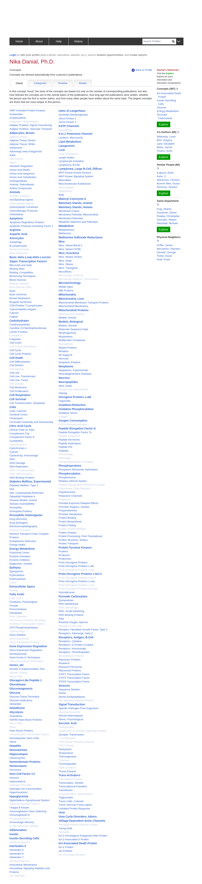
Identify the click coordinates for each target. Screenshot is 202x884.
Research (64, 663)
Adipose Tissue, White (22, 144)
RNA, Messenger (68, 607)
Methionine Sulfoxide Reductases (81, 237)
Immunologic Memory (21, 822)
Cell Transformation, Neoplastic (27, 403)
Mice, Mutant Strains (70, 256)
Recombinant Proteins (71, 655)
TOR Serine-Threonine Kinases (76, 741)
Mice (62, 241)
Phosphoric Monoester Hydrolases (78, 469)
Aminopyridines (18, 180)
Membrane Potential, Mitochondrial (78, 214)
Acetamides (16, 114)
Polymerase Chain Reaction (74, 488)
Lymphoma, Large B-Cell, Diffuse (80, 168)
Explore (163, 124)
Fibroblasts (15, 612)
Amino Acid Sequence (22, 173)
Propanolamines (68, 510)
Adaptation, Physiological (23, 121)
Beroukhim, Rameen (168, 248)
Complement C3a (19, 433)
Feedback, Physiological (23, 601)
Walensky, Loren (166, 136)
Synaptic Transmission (71, 734)
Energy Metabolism (22, 548)
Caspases (15, 339)
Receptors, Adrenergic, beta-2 (76, 633)
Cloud (19, 83)
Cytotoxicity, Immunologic (23, 455)
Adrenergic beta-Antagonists (25, 151)
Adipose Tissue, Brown (22, 140)
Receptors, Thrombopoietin (74, 652)
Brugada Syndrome (20, 301)
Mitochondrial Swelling (71, 314)
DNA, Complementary (21, 470)
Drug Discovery (18, 518)
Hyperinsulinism (18, 792)
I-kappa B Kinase (19, 807)
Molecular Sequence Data (73, 329)
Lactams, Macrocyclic (71, 137)
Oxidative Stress (68, 412)
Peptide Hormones (69, 439)
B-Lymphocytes (18, 245)
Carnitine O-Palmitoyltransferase (28, 328)
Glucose (14, 692)
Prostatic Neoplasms (70, 514)
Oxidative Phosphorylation (76, 409)
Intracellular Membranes (23, 864)
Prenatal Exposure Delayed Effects (78, 503)
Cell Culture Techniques (22, 346)
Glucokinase (17, 684)
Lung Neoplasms (68, 153)
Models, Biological (71, 321)
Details (83, 83)
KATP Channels (69, 126)
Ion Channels (17, 875)
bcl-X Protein (66, 847)
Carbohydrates (19, 320)
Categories (40, 83)
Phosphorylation (69, 473)
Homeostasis (18, 765)
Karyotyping (65, 129)
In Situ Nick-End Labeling (23, 825)
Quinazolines (66, 600)
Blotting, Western (19, 283)
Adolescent (15, 147)
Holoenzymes (17, 757)
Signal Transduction (72, 704)
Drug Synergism (18, 522)
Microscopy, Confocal (71, 275)
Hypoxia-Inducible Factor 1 (24, 803)
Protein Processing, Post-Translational (80, 536)
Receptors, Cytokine (70, 641)
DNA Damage (17, 462)
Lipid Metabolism (70, 141)
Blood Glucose (17, 279)
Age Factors (16, 158)
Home (19, 41)
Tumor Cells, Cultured (71, 801)
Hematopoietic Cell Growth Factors (29, 734)
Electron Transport (19, 530)
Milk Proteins (66, 290)
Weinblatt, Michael (167, 223)
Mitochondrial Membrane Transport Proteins (83, 302)
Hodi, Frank (163, 259)
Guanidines (15, 715)
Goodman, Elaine (167, 212)
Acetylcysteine (17, 117)
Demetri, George (166, 252)
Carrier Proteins (18, 331)
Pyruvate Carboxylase (73, 596)
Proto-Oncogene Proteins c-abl (76, 566)
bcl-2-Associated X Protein (74, 839)
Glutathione (17, 708)
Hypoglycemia (18, 796)
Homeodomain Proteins (24, 761)
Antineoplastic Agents (21, 203)
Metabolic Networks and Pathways (78, 221)
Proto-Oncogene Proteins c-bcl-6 (77, 577)
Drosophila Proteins (20, 511)
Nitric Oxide (65, 385)
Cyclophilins (16, 440)
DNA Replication (18, 466)
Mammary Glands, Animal (75, 203)
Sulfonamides (66, 727)
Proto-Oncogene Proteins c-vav (76, 585)
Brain (12, 290)
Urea (62, 812)
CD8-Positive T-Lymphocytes (25, 305)
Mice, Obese (66, 264)
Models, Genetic (68, 325)
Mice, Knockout (69, 253)
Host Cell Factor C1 (22, 773)
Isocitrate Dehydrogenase (73, 114)
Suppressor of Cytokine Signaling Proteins (83, 730)
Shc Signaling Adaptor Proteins (76, 700)
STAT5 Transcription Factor (74, 677)
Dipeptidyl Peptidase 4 (22, 496)
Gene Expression (19, 638)
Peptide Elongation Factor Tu (75, 432)
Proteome (64, 555)
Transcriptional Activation (73, 786)
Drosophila (15, 507)
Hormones (15, 769)
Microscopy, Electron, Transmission (79, 279)
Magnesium (65, 190)
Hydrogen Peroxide (20, 785)
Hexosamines (18, 749)
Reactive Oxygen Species (73, 622)
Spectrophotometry (69, 712)
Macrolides (65, 180)
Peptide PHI (65, 446)
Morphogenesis (67, 332)
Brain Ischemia (17, 294)
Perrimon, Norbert (167, 187)
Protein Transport (68, 543)
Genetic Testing (18, 672)
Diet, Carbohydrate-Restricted (26, 492)
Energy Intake (17, 544)
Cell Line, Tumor (18, 380)
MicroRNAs (65, 271)
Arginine (15, 229)
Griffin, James (165, 245)
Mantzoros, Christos (168, 179)
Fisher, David (164, 255)
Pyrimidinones (67, 592)
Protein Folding (67, 525)
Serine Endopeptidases (72, 696)
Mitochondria (67, 294)
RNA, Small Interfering (71, 611)
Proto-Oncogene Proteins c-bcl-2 (80, 573)
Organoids (64, 400)
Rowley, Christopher (168, 216)
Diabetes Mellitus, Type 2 (23, 485)
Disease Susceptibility (21, 503)
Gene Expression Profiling (24, 642)
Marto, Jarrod (164, 147)
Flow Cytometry (18, 616)
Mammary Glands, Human (76, 207)
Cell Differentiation (19, 361)
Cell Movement (18, 387)
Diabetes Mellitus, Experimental (30, 481)
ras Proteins (65, 850)
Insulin (13, 834)
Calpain (13, 316)
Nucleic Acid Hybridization (73, 389)
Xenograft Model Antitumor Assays (78, 824)
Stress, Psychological (71, 719)
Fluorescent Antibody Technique (27, 620)
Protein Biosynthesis (70, 521)
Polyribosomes (67, 492)
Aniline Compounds (20, 188)
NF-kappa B (65, 354)
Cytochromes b (18, 444)
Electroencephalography (23, 526)
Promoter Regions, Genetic (74, 506)
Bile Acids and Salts (20, 265)
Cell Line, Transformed (22, 376)
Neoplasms (66, 366)
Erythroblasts (16, 575)
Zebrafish (64, 832)
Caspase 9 (15, 335)
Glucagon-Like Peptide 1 (25, 680)
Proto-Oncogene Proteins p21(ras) (78, 588)
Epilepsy (15, 567)
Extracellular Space (22, 586)
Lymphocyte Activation (71, 161)
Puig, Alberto (164, 208)
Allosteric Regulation (21, 166)
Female (13, 605)
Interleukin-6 (16, 853)
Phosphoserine (67, 477)
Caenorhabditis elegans (22, 309)
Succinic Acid (68, 723)
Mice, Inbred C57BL (70, 249)
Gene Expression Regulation (28, 646)
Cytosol (13, 451)
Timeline (62, 83)
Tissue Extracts (67, 771)
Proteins (63, 551)
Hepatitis (15, 745)
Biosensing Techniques (22, 276)
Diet (11, 489)
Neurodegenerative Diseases (75, 373)
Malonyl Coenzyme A (72, 198)
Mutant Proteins (68, 347)
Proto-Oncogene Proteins (73, 562)
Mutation (63, 351)
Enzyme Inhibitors (19, 559)
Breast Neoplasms (19, 298)
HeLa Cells (15, 723)
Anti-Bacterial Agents (21, 199)
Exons (13, 582)
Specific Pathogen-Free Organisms (78, 708)
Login (12, 54)
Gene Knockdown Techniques (26, 661)
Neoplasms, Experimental (73, 370)
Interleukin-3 (17, 846)
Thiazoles (64, 760)
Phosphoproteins (70, 465)
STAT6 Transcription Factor (74, 681)
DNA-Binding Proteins (21, 477)
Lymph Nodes (66, 157)
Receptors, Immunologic (72, 648)
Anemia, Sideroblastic (21, 184)
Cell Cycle (15, 350)
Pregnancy (65, 499)
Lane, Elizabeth (166, 143)
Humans (14, 777)
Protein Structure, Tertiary (73, 539)
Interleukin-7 (16, 857)
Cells (12, 407)
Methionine (65, 233)
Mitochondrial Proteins (74, 310)
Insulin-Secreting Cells (24, 838)
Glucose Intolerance (20, 700)
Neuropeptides (68, 382)
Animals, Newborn (19, 195)
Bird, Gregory (164, 140)
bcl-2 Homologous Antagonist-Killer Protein (83, 835)
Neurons (64, 377)
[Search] (157, 41)
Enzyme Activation (19, 556)
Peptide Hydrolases (70, 443)
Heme (12, 741)
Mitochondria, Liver (71, 298)
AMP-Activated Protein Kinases (27, 110)
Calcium (14, 312)
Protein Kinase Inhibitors (72, 528)
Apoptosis (16, 218)
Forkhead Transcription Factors (27, 623)
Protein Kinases (68, 532)
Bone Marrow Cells (20, 287)
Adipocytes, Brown (22, 133)
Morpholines (66, 336)
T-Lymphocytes (67, 738)
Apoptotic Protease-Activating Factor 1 (31, 226)
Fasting (13, 590)
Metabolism (66, 225)
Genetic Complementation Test (27, 668)
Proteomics (65, 558)
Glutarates (15, 703)
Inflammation (18, 830)
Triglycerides (66, 797)
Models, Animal (67, 317)
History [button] (78, 41)
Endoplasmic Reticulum (22, 541)
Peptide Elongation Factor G (77, 428)
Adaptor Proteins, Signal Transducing (30, 125)
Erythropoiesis (17, 578)
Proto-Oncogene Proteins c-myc (77, 581)
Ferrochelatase (18, 609)
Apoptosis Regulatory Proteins (26, 222)
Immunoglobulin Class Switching (27, 811)
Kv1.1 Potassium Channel (75, 133)
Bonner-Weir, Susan (168, 183)
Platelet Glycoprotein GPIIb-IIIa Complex (82, 484)
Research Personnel (70, 666)
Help (59, 41)
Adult (12, 155)
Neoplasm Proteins (69, 362)
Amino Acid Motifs (19, 169)
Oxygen (63, 416)
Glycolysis (16, 712)
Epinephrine (16, 571)
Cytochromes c (18, 448)
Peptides (64, 450)
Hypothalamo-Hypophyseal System (29, 800)
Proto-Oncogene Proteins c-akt (76, 569)
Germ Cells (15, 676)
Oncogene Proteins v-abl (75, 397)
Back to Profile (142, 70)
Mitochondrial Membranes (73, 306)
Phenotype (65, 458)
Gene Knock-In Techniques (24, 657)
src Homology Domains (72, 854)
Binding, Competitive (21, 272)
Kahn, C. (162, 176)
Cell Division (16, 365)
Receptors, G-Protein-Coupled (76, 644)
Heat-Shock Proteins (21, 730)
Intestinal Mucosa (19, 860)
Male (61, 194)
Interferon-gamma (19, 842)
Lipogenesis (67, 145)
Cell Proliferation (18, 391)
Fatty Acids (16, 594)
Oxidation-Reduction (72, 404)
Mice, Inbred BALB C (70, 245)
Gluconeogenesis (21, 688)
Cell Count (15, 342)
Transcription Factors (71, 779)
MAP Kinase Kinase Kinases (75, 172)
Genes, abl (16, 665)
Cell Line (14, 372)
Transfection (66, 790)
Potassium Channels (70, 495)
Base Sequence (18, 253)
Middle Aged (66, 286)
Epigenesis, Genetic (20, 563)
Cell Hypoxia (16, 369)
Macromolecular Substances (75, 183)
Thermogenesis (67, 756)
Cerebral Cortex (18, 414)
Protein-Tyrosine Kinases (75, 547)
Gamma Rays (17, 631)
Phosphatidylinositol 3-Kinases (76, 461)
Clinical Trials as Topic (22, 429)
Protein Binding (67, 517)
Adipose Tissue (18, 136)
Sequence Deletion (69, 689)
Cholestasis (16, 418)
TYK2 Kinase (66, 745)
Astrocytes (16, 238)
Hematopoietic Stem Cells (24, 738)
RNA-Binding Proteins (71, 614)
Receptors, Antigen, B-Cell (76, 637)
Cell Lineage (16, 383)
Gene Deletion (17, 634)
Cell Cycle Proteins (20, 353)
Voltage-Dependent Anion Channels (82, 820)
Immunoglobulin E (19, 814)
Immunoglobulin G (19, 818)
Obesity (63, 393)
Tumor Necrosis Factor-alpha (75, 804)
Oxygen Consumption (73, 420)
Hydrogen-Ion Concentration (25, 788)
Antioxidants (16, 214)
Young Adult (65, 828)
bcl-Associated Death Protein (78, 843)
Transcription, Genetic (71, 782)
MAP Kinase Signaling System (76, 176)
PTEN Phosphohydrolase (73, 424)
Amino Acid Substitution (22, 177)
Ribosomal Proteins (70, 670)
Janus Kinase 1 (67, 118)
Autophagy (15, 242)
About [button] (39, 41)
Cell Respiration (20, 395)
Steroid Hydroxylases (71, 715)
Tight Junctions (67, 767)
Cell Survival (17, 399)
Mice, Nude (65, 260)
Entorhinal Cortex (19, 552)
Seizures (64, 685)
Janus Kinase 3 (67, 121)
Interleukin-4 (16, 849)
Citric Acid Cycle (20, 425)
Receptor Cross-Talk (70, 625)
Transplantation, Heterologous (76, 793)
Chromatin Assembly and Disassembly (31, 422)
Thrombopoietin (67, 763)
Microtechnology (70, 282)
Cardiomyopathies (19, 324)
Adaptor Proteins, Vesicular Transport (30, 128)
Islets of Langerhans (72, 110)
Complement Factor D (22, 437)
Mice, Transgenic (68, 267)
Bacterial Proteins (19, 249)
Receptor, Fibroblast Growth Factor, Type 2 (83, 629)
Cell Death (16, 357)
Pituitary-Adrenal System (73, 480)
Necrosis (64, 358)
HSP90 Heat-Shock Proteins (25, 719)
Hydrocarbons (17, 781)
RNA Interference (68, 603)
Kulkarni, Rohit (165, 172)
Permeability (66, 454)
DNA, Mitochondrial (20, 473)
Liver (62, 150)
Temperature (66, 752)
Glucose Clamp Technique (24, 696)
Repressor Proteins (69, 659)
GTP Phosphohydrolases (23, 627)
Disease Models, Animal (23, 500)
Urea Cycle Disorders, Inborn (78, 816)
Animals (14, 192)
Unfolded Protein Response (74, 808)
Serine (62, 693)
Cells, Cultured (17, 410)
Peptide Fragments (69, 435)
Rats (61, 618)
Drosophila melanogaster (26, 515)
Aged (12, 162)
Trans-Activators (69, 775)
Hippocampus (18, 754)
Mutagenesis (66, 343)
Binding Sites (16, 268)
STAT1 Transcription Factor (74, 674)
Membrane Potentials (71, 218)
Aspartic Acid (18, 234)
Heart (12, 727)
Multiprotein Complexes (72, 340)
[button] (178, 41)
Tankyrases (65, 749)
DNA (12, 459)
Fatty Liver (15, 598)
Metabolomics (66, 229)
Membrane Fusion (69, 210)
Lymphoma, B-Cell (69, 164)
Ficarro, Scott (164, 150)
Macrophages (66, 187)
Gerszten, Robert (166, 219)
